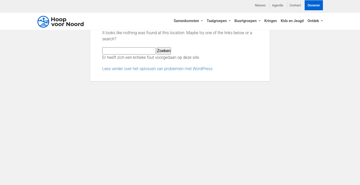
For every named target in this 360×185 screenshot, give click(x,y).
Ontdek (313, 22)
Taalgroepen (217, 22)
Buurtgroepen (246, 22)
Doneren (314, 5)
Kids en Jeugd (292, 22)
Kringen (270, 22)
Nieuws (260, 5)
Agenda (277, 5)
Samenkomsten (187, 22)
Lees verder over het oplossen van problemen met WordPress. (157, 68)
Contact (295, 5)
